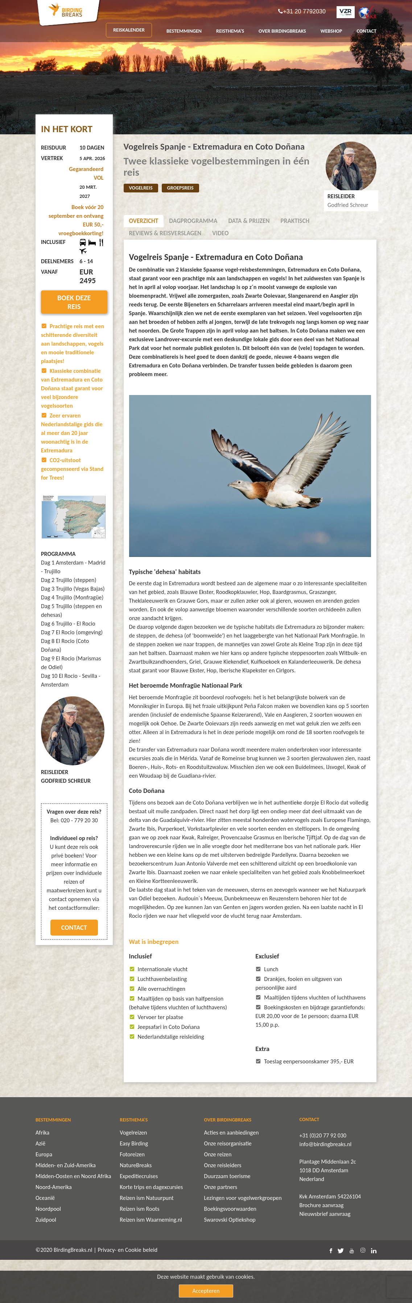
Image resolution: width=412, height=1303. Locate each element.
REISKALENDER (129, 30)
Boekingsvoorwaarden (230, 1252)
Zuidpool (46, 1262)
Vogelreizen (133, 1175)
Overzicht (143, 221)
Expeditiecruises (139, 1219)
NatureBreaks (136, 1208)
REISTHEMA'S (230, 31)
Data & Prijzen (248, 221)
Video (220, 233)
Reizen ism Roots (139, 1252)
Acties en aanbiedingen (231, 1175)
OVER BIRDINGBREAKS (282, 31)
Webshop (331, 31)
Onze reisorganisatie (228, 1186)
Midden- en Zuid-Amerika (66, 1208)
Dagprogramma (193, 221)
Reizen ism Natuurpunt (146, 1241)
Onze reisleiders (223, 1208)
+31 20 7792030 (304, 12)
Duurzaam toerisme (227, 1219)
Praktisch (295, 221)
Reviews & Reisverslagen (165, 233)
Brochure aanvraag (322, 1248)
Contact (74, 928)
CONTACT (366, 31)
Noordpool (48, 1252)
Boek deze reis (74, 302)
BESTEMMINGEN (184, 31)
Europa (44, 1197)
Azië (40, 1186)
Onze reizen (218, 1197)
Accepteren (206, 1290)
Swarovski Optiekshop (230, 1262)
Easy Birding (134, 1186)
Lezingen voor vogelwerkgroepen (243, 1241)
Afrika (42, 1175)
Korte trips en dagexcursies (151, 1230)
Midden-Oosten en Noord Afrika (73, 1219)
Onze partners (220, 1230)
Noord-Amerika (54, 1230)
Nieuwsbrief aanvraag (325, 1257)
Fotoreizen (132, 1197)
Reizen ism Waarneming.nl (151, 1262)
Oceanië (45, 1241)
